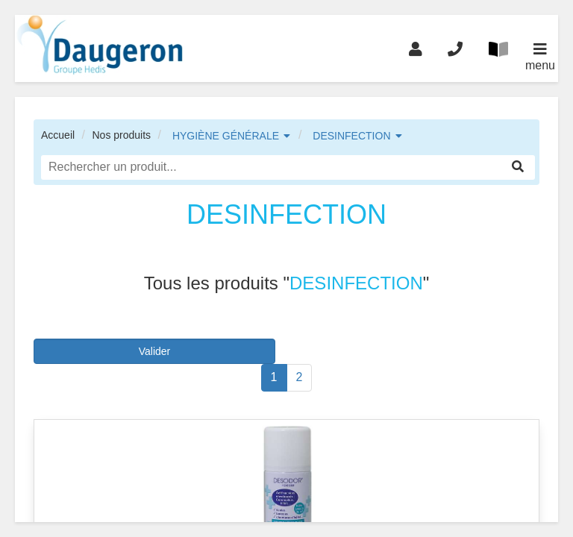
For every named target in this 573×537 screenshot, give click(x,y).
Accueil (58, 135)
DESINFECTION (351, 136)
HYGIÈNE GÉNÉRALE (225, 136)
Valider (155, 351)
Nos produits (121, 135)
